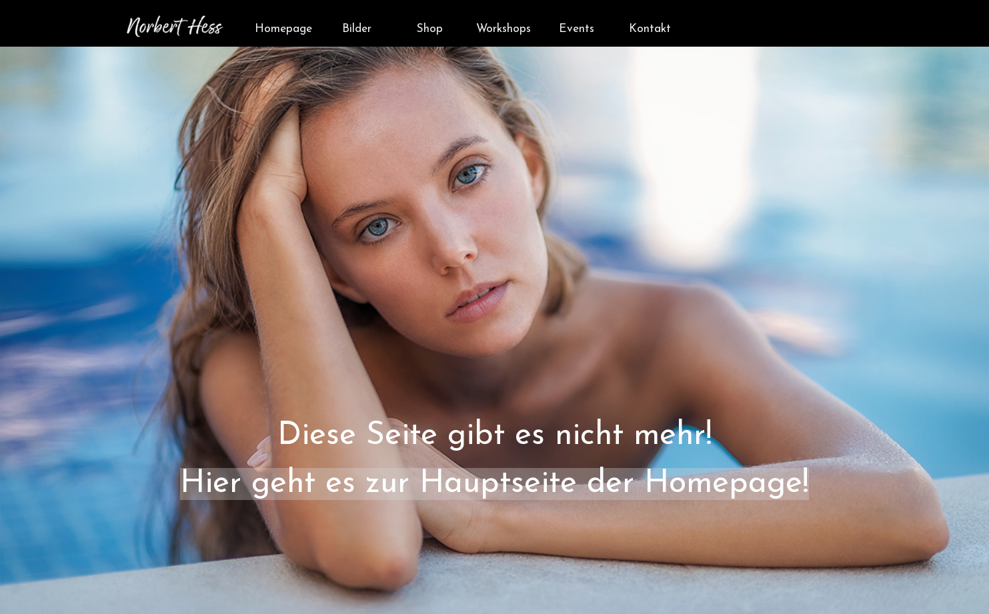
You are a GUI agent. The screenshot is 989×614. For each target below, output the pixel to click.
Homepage (283, 29)
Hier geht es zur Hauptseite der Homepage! (494, 484)
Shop (430, 29)
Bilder (356, 29)
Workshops (503, 29)
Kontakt (650, 29)
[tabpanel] (494, 340)
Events (576, 29)
